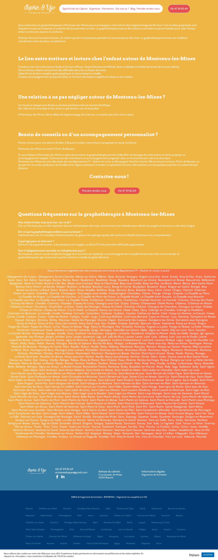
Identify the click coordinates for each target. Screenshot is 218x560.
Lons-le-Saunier (125, 529)
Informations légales (153, 471)
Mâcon (157, 536)
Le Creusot (129, 536)
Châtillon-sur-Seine (48, 508)
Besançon (30, 515)
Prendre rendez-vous (148, 8)
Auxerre (167, 529)
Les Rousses (106, 529)
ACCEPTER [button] (207, 554)
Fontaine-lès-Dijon (125, 508)
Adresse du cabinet (109, 471)
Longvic (142, 522)
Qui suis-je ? (122, 8)
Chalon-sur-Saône (122, 515)
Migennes (145, 543)
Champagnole (64, 515)
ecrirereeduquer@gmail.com (71, 472)
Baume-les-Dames (176, 508)
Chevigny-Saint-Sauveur (88, 508)
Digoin (100, 536)
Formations (108, 8)
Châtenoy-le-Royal (82, 536)
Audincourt (157, 508)
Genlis (142, 508)
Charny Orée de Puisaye (97, 543)
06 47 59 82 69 (64, 469)
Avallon (63, 543)
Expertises (94, 8)
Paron (159, 543)
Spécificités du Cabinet (75, 8)
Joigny (117, 543)
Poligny (142, 529)
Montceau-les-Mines (176, 536)
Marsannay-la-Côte (161, 522)
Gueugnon (114, 536)
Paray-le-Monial (33, 543)
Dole (79, 515)
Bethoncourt (46, 515)
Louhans (144, 536)
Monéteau (130, 543)
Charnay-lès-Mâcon (146, 515)
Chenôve (67, 508)
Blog (132, 8)
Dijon (108, 508)
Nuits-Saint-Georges (35, 529)
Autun (91, 515)
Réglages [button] (194, 554)
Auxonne (104, 515)
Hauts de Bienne (87, 529)
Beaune (29, 508)
